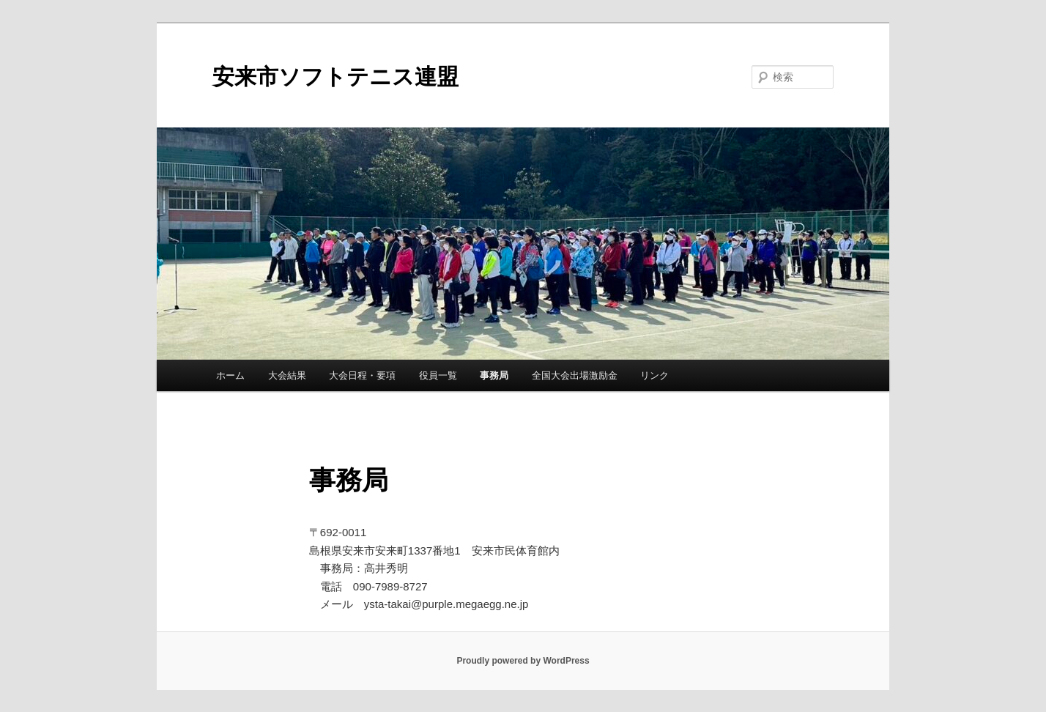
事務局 (494, 375)
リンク (654, 375)
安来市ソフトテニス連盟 (335, 76)
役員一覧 (438, 375)
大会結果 (287, 375)
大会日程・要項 (362, 375)
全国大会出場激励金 (574, 375)
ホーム (230, 375)
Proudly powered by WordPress (522, 661)
